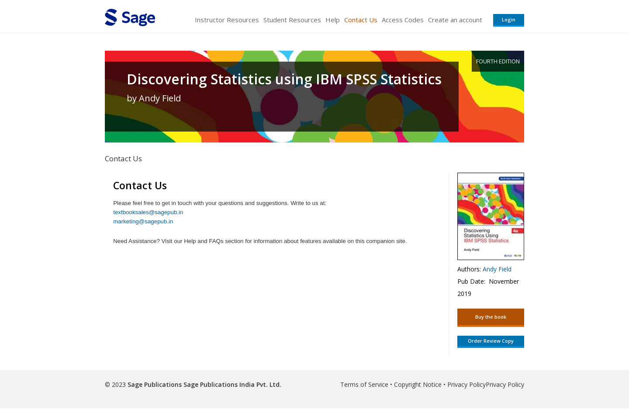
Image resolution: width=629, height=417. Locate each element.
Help (332, 19)
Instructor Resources (227, 19)
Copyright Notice (418, 384)
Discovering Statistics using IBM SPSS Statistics (284, 79)
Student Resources (292, 19)
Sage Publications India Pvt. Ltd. (231, 384)
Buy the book (490, 316)
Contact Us (360, 19)
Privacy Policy (466, 384)
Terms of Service (364, 384)
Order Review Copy (491, 340)
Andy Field (497, 269)
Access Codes (403, 19)
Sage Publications (155, 384)
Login (508, 19)
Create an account (455, 19)
